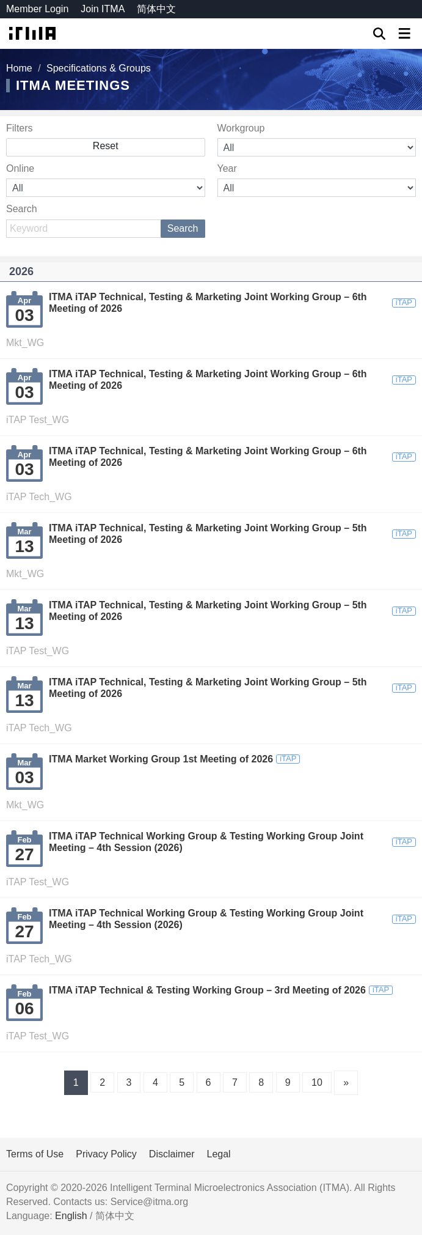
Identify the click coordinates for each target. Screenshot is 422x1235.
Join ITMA (103, 9)
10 (316, 1082)
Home (19, 68)
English (71, 1216)
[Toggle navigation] (404, 33)
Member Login (37, 9)
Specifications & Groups (98, 68)
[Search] (105, 228)
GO (379, 34)
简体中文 (156, 9)
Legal (219, 1154)
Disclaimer (172, 1154)
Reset (105, 146)
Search (182, 228)
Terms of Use (35, 1154)
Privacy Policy (106, 1154)
